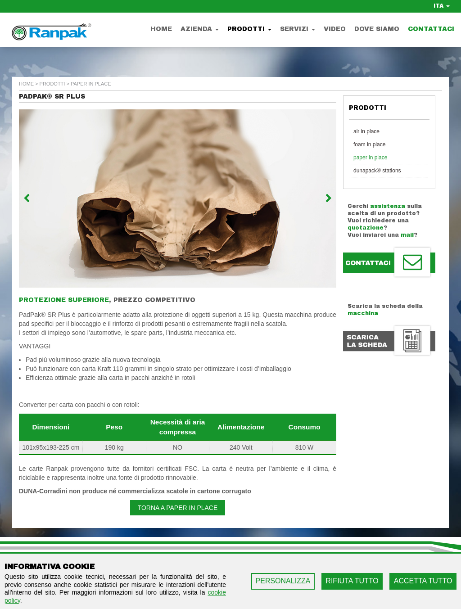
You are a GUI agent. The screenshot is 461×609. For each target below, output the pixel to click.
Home (161, 29)
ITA (442, 6)
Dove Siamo (376, 29)
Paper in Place (370, 157)
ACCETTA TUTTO (423, 581)
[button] (43, 198)
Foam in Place (369, 144)
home (26, 83)
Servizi (297, 29)
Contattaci (431, 29)
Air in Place (366, 131)
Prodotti (249, 29)
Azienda (200, 29)
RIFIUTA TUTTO (351, 581)
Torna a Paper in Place (178, 507)
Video (335, 29)
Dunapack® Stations (377, 170)
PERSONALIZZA (283, 581)
